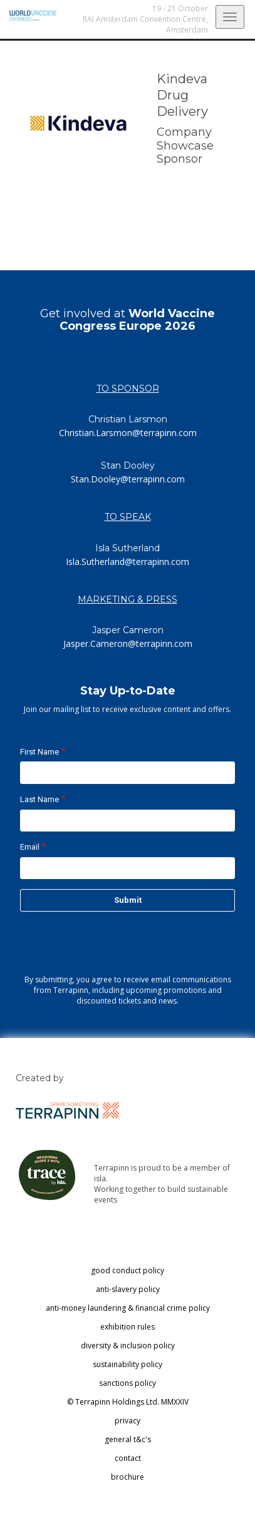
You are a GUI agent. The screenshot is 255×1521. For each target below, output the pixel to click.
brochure (127, 1477)
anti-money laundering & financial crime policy (128, 1308)
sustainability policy (127, 1364)
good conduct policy (127, 1270)
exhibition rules (127, 1326)
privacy (127, 1420)
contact (128, 1458)
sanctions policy (127, 1383)
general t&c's (128, 1439)
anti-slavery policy (128, 1289)
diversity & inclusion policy (128, 1345)
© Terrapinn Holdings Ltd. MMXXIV (128, 1401)
